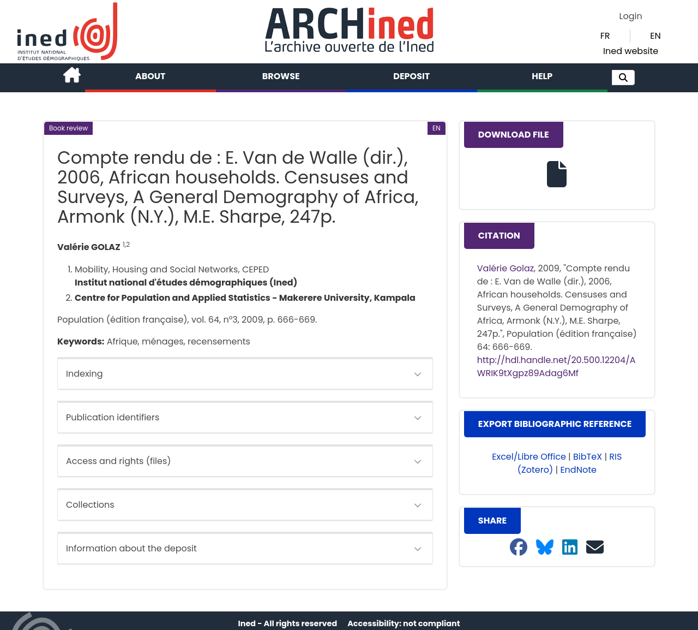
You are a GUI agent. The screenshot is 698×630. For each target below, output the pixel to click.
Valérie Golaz (505, 268)
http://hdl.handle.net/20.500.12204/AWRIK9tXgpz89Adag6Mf (556, 366)
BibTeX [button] (587, 456)
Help (542, 76)
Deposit (411, 76)
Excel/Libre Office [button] (529, 456)
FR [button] (605, 35)
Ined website (630, 51)
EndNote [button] (578, 469)
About (150, 76)
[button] (623, 77)
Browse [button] (281, 76)
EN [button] (655, 35)
